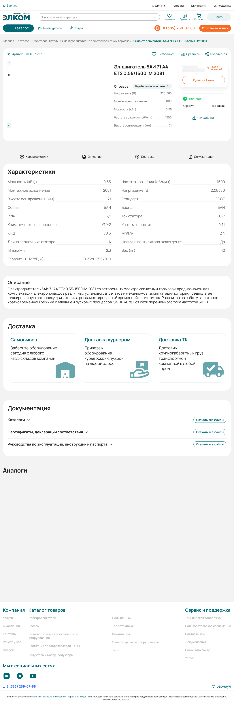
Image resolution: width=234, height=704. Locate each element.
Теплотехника (122, 626)
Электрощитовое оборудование (135, 642)
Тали (115, 650)
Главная (8, 40)
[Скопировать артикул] (26, 54)
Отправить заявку (215, 28)
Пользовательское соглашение (208, 626)
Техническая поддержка (203, 618)
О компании (159, 5)
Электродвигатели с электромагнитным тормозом (96, 40)
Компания (14, 610)
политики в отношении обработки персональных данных (61, 696)
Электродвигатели (45, 40)
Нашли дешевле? (214, 68)
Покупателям (198, 5)
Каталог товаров (47, 610)
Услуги (8, 618)
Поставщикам (195, 634)
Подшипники (121, 618)
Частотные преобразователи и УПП (54, 646)
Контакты (178, 5)
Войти (219, 17)
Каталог (23, 40)
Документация (195, 642)
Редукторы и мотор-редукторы (51, 655)
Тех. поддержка (221, 5)
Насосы (34, 626)
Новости (9, 650)
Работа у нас (12, 642)
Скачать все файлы (210, 420)
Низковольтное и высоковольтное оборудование (53, 636)
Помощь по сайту (197, 650)
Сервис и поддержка (208, 610)
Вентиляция (121, 634)
